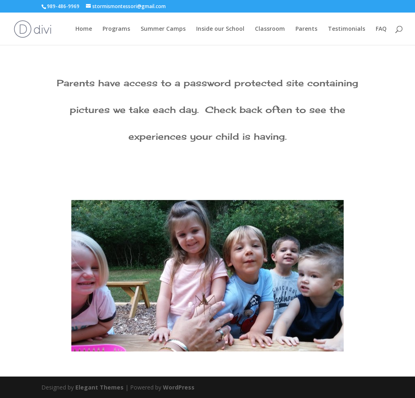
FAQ (381, 29)
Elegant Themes (99, 387)
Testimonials (346, 29)
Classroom (270, 29)
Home (83, 29)
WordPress (179, 387)
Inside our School (220, 29)
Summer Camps (163, 29)
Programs (116, 29)
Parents (306, 29)
